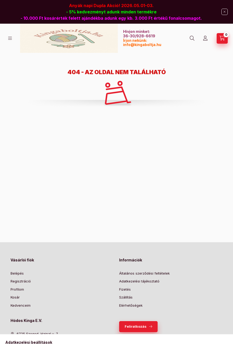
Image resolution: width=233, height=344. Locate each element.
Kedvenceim (21, 305)
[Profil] (205, 38)
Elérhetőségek (131, 305)
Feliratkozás (136, 326)
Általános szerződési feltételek (144, 273)
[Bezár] (224, 12)
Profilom (17, 289)
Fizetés (125, 289)
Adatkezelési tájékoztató (139, 281)
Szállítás (126, 297)
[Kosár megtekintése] (222, 38)
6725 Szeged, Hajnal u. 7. (37, 334)
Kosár (15, 297)
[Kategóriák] (10, 38)
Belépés (17, 273)
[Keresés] (192, 38)
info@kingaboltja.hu (142, 44)
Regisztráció (21, 281)
